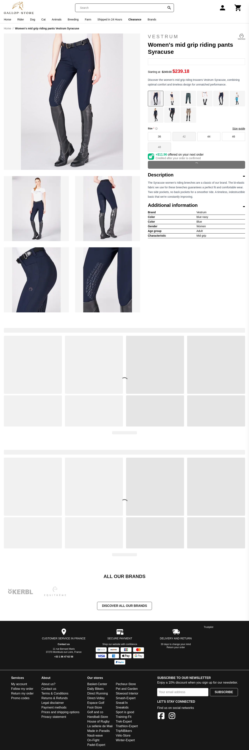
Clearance (134, 19)
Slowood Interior (127, 693)
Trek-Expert (124, 721)
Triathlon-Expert (127, 726)
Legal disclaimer (52, 702)
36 (159, 136)
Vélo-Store (123, 735)
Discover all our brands (124, 605)
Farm (88, 19)
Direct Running (97, 693)
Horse (7, 19)
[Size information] (156, 128)
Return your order (176, 647)
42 (184, 136)
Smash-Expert (125, 698)
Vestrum (196, 37)
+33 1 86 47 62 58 (63, 656)
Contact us (64, 644)
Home (7, 28)
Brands (152, 19)
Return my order (22, 693)
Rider (20, 19)
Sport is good (125, 712)
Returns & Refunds (54, 698)
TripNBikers (124, 730)
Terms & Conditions (54, 693)
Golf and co (95, 712)
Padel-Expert (96, 744)
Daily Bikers (95, 688)
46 (233, 136)
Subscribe (224, 692)
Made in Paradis (98, 730)
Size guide (238, 128)
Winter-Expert (125, 740)
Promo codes (20, 698)
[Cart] (238, 8)
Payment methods (54, 707)
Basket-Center (97, 684)
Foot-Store (94, 707)
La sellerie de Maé (100, 726)
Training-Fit (123, 716)
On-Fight (93, 740)
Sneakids (122, 707)
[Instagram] (172, 716)
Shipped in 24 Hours (109, 19)
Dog (32, 19)
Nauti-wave (95, 735)
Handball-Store (97, 716)
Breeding (73, 19)
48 (159, 147)
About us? (48, 684)
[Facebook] (161, 716)
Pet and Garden (127, 688)
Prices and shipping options (60, 712)
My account (19, 684)
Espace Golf (95, 702)
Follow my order (22, 688)
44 (208, 136)
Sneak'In (122, 702)
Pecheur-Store (126, 684)
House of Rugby (98, 721)
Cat (43, 19)
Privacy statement (53, 716)
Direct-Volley (96, 698)
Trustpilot (208, 627)
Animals (56, 19)
